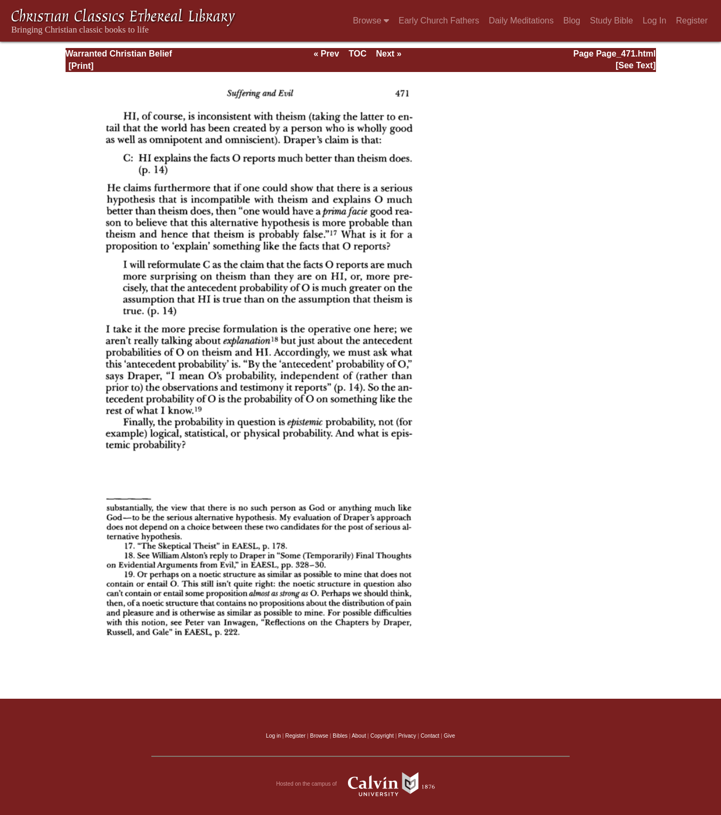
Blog (571, 20)
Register (692, 20)
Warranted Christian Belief (119, 53)
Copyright (382, 736)
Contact (429, 736)
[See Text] (635, 65)
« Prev (326, 53)
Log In (654, 20)
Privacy (407, 736)
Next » (388, 53)
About (359, 736)
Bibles (340, 736)
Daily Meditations (521, 20)
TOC (357, 53)
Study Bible (611, 20)
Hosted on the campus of (360, 784)
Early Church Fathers (439, 20)
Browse (371, 20)
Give (449, 736)
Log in (273, 736)
